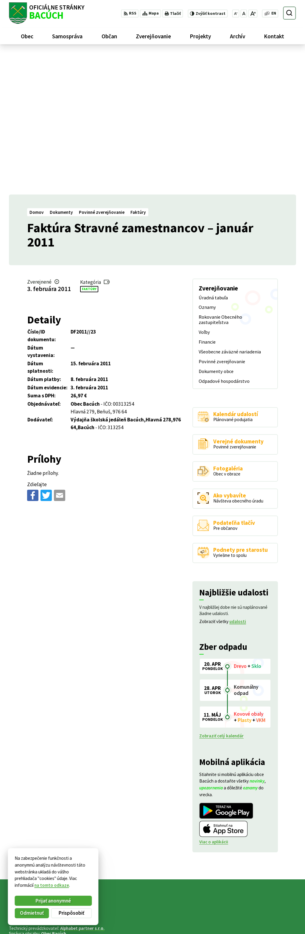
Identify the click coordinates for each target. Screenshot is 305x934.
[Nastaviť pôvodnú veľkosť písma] (243, 14)
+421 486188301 (265, 914)
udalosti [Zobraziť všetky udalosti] (237, 480)
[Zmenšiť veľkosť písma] (235, 14)
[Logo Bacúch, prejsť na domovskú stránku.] (46, 13)
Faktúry (89, 148)
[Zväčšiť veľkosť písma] (252, 14)
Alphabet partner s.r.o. (82, 787)
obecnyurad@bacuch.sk (272, 921)
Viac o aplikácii (213, 701)
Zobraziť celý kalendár (221, 595)
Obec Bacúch (53, 792)
